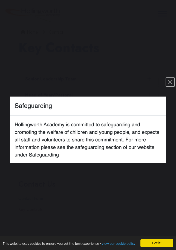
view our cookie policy (118, 244)
